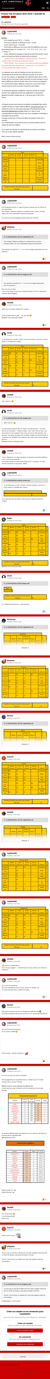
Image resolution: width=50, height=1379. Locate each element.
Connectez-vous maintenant (25, 1344)
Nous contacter (29, 1372)
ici (15, 1190)
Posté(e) (14, 34)
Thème (19, 1372)
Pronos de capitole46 (21, 24)
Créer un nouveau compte (25, 1330)
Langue (11, 1372)
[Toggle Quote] (5, 237)
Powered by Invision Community (25, 1376)
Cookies (39, 1372)
